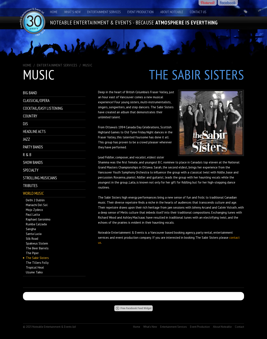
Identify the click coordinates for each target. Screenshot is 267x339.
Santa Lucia (34, 234)
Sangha (31, 229)
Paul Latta (33, 215)
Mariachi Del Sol (37, 205)
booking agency (184, 232)
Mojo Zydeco (34, 210)
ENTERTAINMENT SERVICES (57, 65)
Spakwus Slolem (37, 243)
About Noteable (171, 12)
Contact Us (198, 12)
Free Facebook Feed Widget (134, 308)
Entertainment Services (104, 12)
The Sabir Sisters (37, 258)
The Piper (32, 253)
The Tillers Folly (37, 263)
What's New (72, 12)
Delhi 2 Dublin (35, 200)
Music (87, 65)
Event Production (140, 12)
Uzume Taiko (34, 272)
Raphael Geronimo (38, 219)
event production (127, 238)
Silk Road (32, 239)
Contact (239, 327)
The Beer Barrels (37, 248)
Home (54, 12)
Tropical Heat (35, 267)
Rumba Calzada (36, 224)
